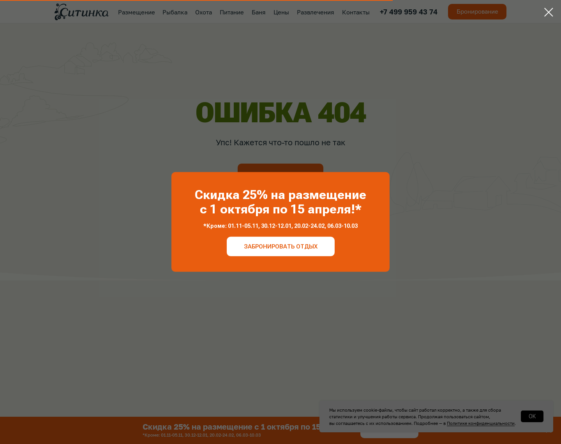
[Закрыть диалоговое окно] (548, 12)
